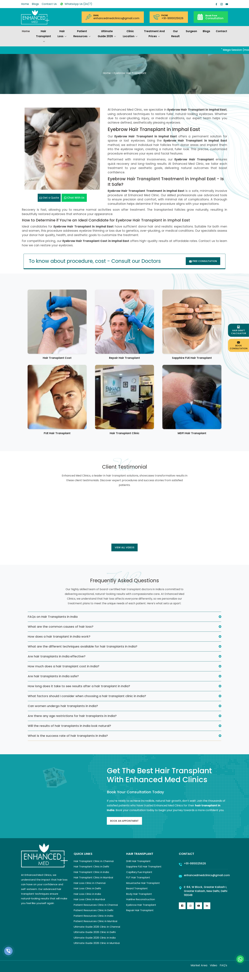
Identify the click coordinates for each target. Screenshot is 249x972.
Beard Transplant (137, 888)
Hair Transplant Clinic (124, 433)
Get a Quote (49, 198)
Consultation (214, 17)
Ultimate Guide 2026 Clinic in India (95, 937)
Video (213, 965)
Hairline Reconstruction (140, 899)
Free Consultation (203, 261)
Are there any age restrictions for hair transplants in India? (72, 716)
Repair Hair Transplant (124, 358)
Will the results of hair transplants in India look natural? (69, 726)
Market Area (199, 965)
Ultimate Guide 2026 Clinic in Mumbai (97, 943)
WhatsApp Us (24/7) (76, 4)
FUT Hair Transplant (138, 877)
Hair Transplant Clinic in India (91, 872)
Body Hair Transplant (139, 894)
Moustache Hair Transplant (143, 883)
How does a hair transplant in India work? (59, 636)
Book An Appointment (124, 821)
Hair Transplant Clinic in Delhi (91, 866)
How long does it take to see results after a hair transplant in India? (79, 686)
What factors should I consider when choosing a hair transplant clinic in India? (87, 696)
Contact (221, 31)
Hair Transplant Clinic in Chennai (94, 861)
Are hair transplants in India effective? (56, 656)
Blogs (35, 4)
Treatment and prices (154, 34)
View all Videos (124, 547)
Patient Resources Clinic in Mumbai (95, 921)
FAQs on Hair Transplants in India (53, 617)
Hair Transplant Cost (57, 358)
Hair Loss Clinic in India (87, 894)
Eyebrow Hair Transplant (141, 905)
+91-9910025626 (172, 18)
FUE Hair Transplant (57, 433)
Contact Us (49, 4)
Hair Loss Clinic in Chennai (89, 883)
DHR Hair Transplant (138, 861)
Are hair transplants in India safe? (53, 676)
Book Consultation (238, 345)
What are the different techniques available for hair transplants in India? (82, 646)
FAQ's (223, 965)
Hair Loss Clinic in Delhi (87, 888)
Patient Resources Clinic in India (93, 916)
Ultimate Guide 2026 (107, 34)
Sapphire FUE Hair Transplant (192, 358)
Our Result (175, 33)
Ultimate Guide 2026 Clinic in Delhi (95, 932)
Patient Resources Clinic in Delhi (93, 910)
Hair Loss (62, 34)
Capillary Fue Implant (139, 872)
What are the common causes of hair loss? (60, 626)
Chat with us (74, 197)
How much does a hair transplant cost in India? (63, 666)
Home (25, 4)
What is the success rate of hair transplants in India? (68, 736)
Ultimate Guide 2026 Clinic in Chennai (97, 926)
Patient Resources (82, 34)
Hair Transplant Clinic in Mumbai (93, 877)
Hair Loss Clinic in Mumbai (89, 899)
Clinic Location (130, 34)
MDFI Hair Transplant (192, 433)
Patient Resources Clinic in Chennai (96, 905)
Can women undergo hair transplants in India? (63, 706)
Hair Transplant (43, 36)
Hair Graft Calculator (238, 330)
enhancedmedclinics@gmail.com (116, 18)
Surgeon (191, 31)
